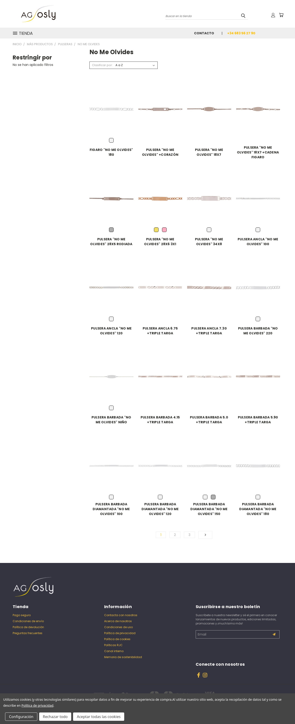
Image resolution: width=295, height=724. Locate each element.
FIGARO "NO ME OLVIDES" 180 (111, 152)
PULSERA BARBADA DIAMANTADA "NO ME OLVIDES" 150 (208, 509)
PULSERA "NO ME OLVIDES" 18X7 (209, 152)
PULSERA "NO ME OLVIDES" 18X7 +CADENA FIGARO (258, 152)
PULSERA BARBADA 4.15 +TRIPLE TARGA (160, 419)
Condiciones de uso (118, 627)
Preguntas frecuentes (27, 633)
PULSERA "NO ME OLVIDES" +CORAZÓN (160, 152)
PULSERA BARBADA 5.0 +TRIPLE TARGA (209, 419)
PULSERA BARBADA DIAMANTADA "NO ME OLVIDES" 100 (111, 509)
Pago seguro (22, 615)
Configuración (21, 716)
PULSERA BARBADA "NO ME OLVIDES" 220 (258, 331)
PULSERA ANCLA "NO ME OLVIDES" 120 (111, 331)
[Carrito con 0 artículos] (281, 15)
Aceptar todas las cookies (99, 716)
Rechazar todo (55, 716)
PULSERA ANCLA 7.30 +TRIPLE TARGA (209, 331)
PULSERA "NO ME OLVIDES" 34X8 (209, 241)
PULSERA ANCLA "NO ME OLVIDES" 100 (258, 241)
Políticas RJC (113, 645)
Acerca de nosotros (118, 621)
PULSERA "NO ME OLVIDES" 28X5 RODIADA (111, 241)
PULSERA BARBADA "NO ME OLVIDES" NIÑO (111, 419)
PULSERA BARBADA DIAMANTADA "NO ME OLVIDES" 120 (160, 509)
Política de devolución (28, 627)
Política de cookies (117, 639)
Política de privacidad (120, 633)
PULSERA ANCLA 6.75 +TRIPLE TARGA (160, 331)
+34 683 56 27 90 (241, 33)
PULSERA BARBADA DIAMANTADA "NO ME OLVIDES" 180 (257, 509)
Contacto (204, 33)
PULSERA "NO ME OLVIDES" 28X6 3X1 (160, 241)
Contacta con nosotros (120, 615)
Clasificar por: (102, 65)
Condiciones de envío (28, 621)
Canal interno (114, 651)
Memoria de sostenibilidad (123, 657)
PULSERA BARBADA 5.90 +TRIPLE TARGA (258, 419)
